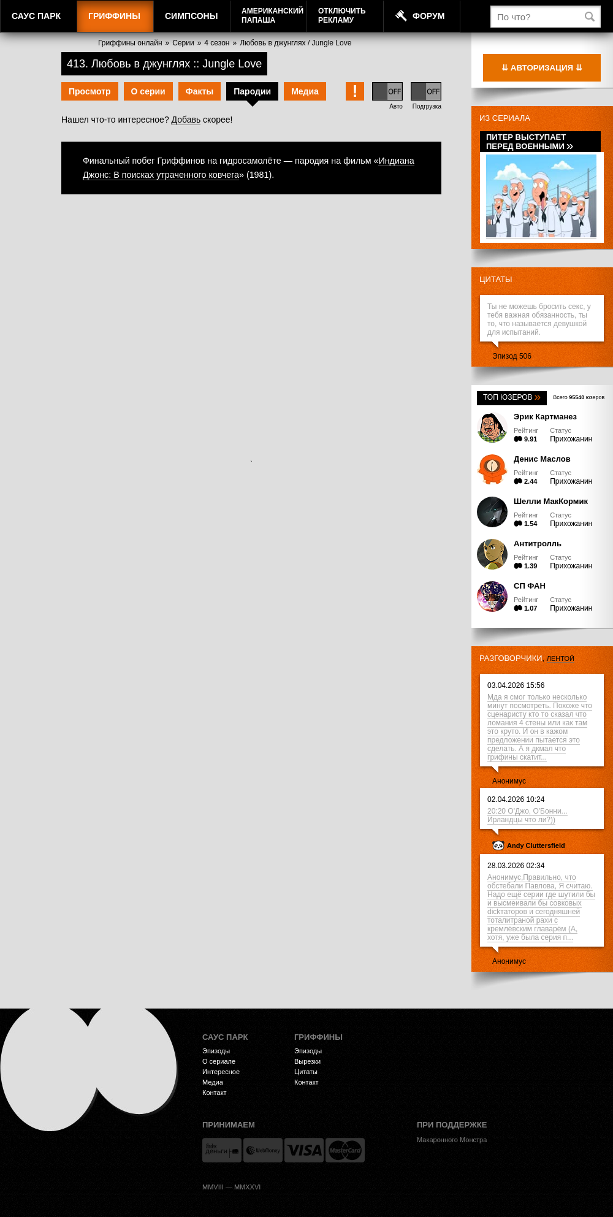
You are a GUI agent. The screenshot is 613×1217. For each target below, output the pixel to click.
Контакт (214, 1092)
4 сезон (216, 43)
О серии (148, 91)
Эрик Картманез (545, 416)
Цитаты (495, 279)
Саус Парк (36, 16)
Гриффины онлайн (130, 43)
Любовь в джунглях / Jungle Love (295, 43)
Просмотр (90, 91)
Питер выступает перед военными (529, 141)
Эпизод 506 (511, 356)
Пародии (252, 91)
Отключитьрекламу (342, 16)
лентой (560, 658)
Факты (200, 91)
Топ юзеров (512, 397)
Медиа (305, 91)
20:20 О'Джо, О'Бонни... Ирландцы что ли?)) (527, 815)
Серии (183, 43)
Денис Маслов (542, 459)
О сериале (218, 1061)
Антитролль (538, 543)
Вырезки (307, 1061)
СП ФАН (530, 585)
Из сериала (504, 118)
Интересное (221, 1071)
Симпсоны (191, 16)
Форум (428, 16)
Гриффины (114, 16)
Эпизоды (216, 1051)
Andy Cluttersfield (536, 845)
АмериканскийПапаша (272, 16)
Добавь (186, 119)
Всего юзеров (578, 397)
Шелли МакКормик (551, 501)
